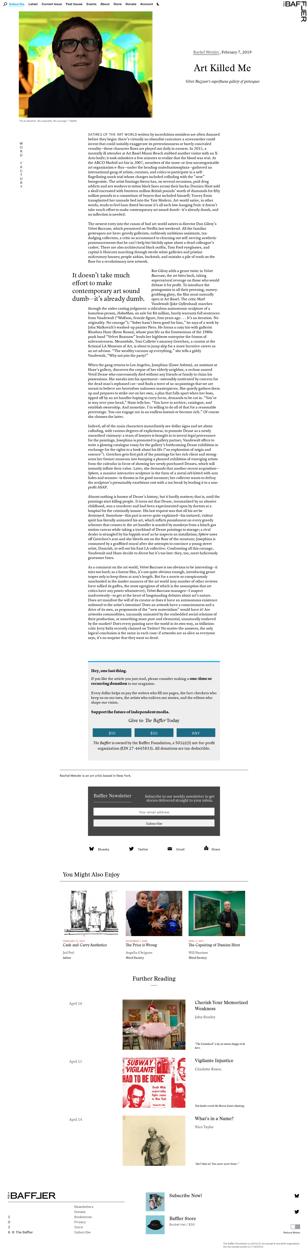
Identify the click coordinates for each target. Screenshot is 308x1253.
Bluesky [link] (103, 848)
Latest (33, 4)
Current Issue (52, 4)
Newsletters (83, 1206)
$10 (112, 733)
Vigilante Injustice (214, 1060)
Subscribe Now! (185, 1195)
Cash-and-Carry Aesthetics (85, 945)
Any (196, 733)
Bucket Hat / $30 (182, 1223)
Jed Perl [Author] (68, 952)
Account (146, 4)
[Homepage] (295, 11)
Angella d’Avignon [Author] (139, 952)
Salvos (67, 958)
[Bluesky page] (296, 1195)
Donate (131, 4)
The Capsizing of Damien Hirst (214, 945)
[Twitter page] (296, 1211)
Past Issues (74, 4)
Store (78, 1226)
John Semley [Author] (205, 1016)
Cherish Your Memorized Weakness (221, 1005)
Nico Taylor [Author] (204, 1126)
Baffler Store (182, 1218)
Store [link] (118, 4)
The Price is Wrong (141, 945)
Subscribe (17, 4)
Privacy (80, 1221)
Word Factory (135, 958)
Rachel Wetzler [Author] (206, 52)
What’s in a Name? (214, 1118)
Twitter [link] (143, 848)
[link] (91, 848)
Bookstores (83, 1216)
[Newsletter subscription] (154, 823)
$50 (154, 733)
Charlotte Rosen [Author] (208, 1069)
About (105, 4)
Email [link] (180, 848)
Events (91, 4)
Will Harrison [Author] (198, 952)
